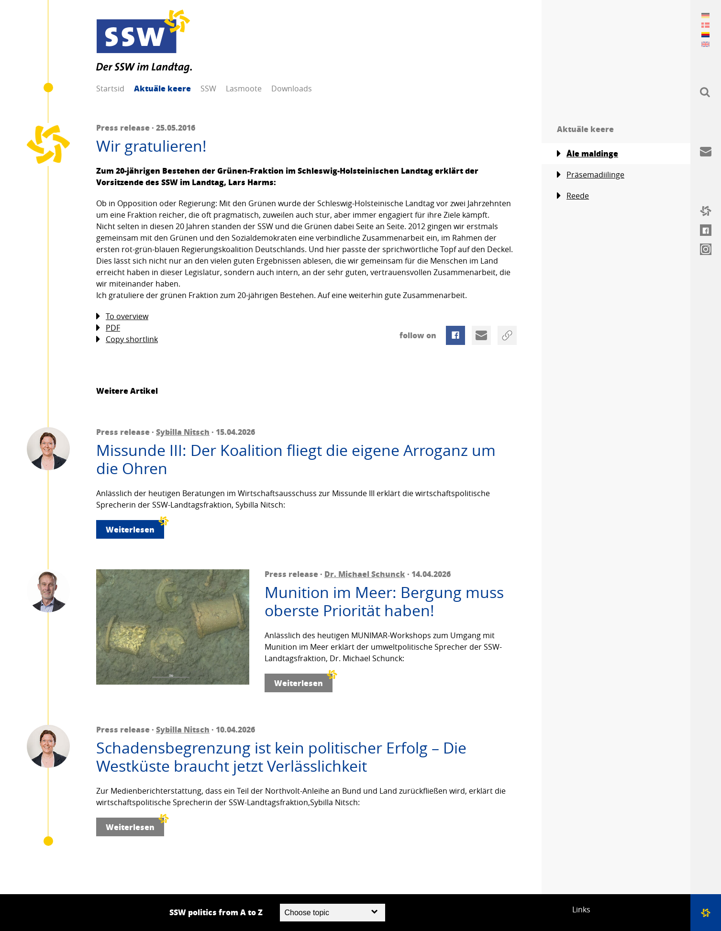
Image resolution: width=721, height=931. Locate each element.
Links (581, 909)
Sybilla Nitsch (183, 431)
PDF (108, 327)
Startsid (110, 88)
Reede (573, 195)
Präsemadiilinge (590, 174)
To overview (122, 316)
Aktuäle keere (162, 88)
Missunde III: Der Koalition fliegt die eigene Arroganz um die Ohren (296, 459)
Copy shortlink (127, 339)
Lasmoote (244, 88)
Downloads (291, 88)
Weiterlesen (135, 527)
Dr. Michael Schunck (364, 573)
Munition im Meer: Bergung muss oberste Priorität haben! (384, 601)
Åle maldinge (587, 153)
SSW (208, 88)
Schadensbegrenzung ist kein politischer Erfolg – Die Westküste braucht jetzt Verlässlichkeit (281, 757)
